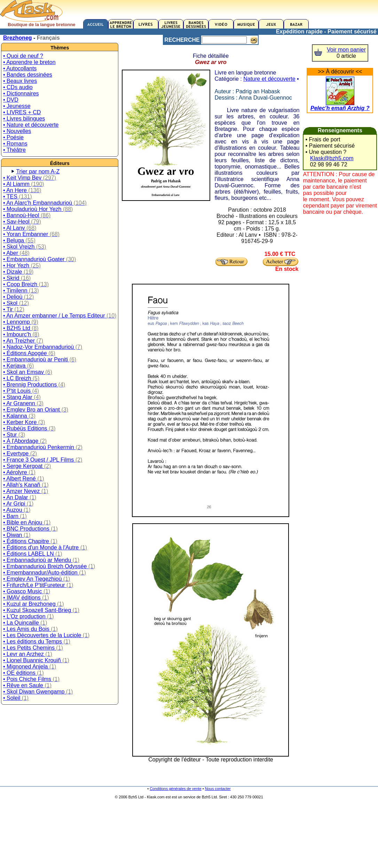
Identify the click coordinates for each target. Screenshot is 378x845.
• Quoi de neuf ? (23, 56)
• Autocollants (20, 68)
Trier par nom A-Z (38, 171)
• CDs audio (18, 87)
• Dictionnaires (21, 93)
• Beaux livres (20, 81)
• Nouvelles (17, 131)
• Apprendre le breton (29, 62)
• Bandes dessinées (27, 75)
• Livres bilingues (24, 119)
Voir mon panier (346, 50)
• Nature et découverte (30, 125)
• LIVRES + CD (22, 112)
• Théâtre (14, 150)
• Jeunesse (17, 106)
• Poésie (13, 137)
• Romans (15, 144)
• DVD (10, 100)
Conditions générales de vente (176, 789)
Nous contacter (218, 789)
